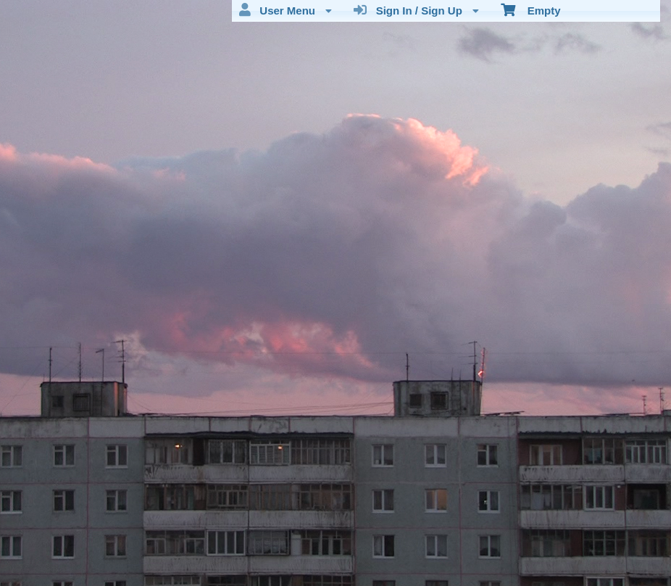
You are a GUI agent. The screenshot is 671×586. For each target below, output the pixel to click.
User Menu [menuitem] (285, 10)
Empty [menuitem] (531, 9)
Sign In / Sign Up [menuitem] (416, 10)
